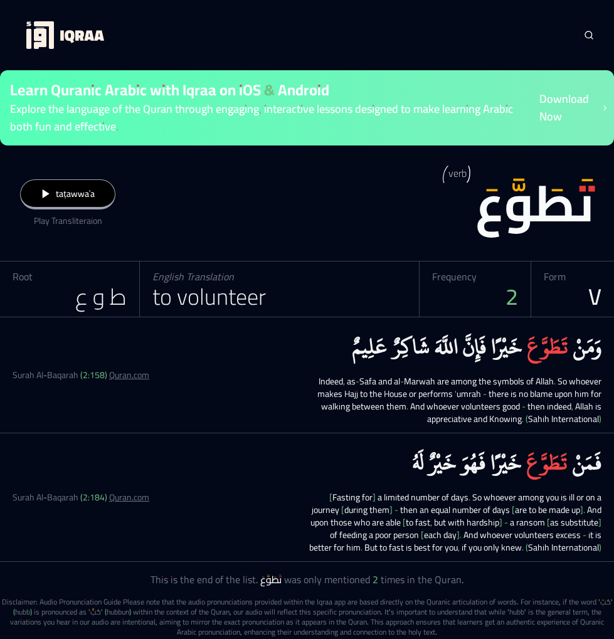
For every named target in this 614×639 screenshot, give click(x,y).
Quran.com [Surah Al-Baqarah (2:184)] (129, 497)
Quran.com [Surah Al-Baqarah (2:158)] (129, 375)
